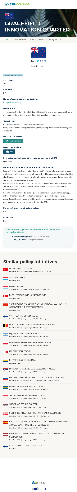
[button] (72, 4)
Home (7, 40)
